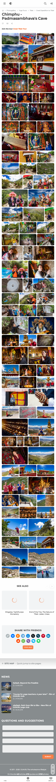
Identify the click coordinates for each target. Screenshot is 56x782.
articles (20, 774)
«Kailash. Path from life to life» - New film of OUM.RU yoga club (32, 706)
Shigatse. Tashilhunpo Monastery (14, 613)
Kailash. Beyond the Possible (25, 683)
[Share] (12, 23)
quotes (30, 774)
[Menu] (5, 3)
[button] (47, 588)
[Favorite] (3, 23)
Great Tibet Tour (20, 29)
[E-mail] (7, 23)
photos (44, 774)
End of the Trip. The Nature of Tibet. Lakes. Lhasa (41, 613)
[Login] (51, 3)
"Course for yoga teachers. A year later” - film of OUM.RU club (34, 695)
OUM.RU (23, 769)
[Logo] (28, 3)
